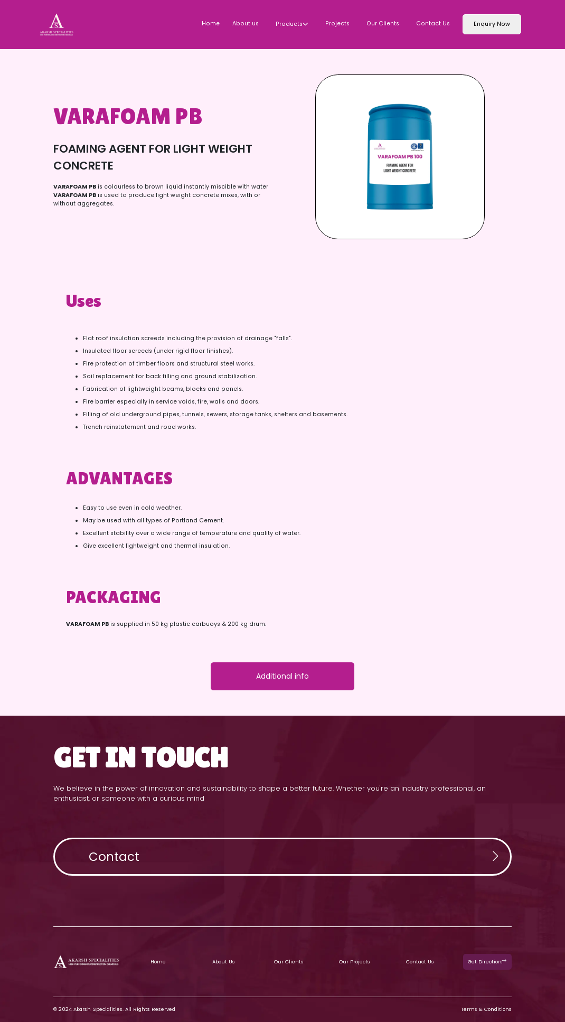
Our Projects (354, 961)
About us (245, 23)
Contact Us (433, 23)
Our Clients (382, 23)
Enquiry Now (492, 24)
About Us (223, 961)
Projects (337, 23)
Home (211, 23)
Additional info (282, 676)
